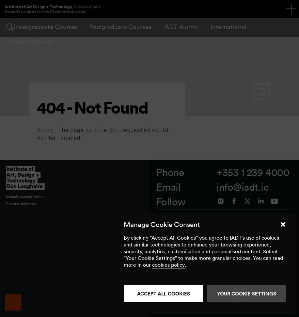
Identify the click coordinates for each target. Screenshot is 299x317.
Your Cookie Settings (246, 293)
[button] (283, 224)
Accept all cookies (163, 293)
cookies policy (168, 265)
